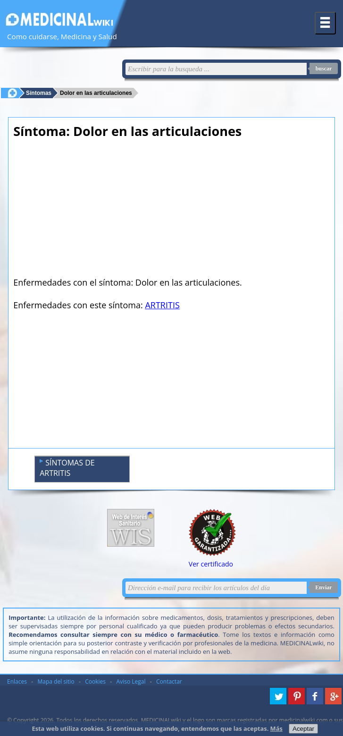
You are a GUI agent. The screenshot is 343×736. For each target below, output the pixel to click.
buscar (324, 68)
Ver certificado (211, 563)
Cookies (95, 681)
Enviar (323, 587)
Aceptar (303, 728)
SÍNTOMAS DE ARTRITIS (67, 467)
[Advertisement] (171, 210)
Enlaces (17, 681)
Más (276, 728)
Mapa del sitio (56, 681)
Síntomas (38, 93)
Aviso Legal (131, 681)
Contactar (169, 681)
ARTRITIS (162, 305)
